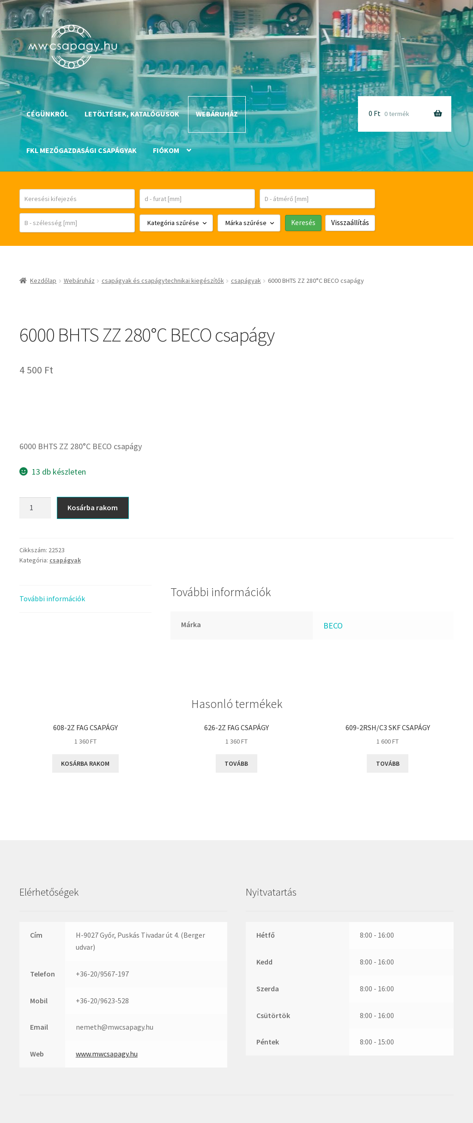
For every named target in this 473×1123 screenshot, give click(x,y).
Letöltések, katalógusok (132, 113)
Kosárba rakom (92, 507)
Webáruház (217, 113)
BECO (333, 625)
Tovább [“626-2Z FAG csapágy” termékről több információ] (236, 763)
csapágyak (246, 280)
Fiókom (166, 150)
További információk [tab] (52, 598)
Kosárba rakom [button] (85, 763)
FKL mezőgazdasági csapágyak (81, 150)
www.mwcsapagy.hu (107, 1053)
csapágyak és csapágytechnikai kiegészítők (163, 280)
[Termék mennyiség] (35, 508)
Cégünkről (47, 113)
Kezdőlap (43, 280)
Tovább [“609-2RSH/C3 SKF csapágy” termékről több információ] (388, 763)
